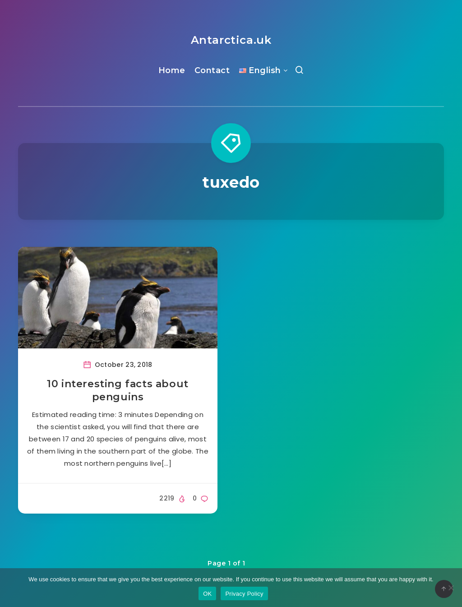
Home (171, 70)
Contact (212, 70)
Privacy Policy (244, 593)
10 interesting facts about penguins (118, 390)
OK (207, 593)
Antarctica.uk (231, 39)
